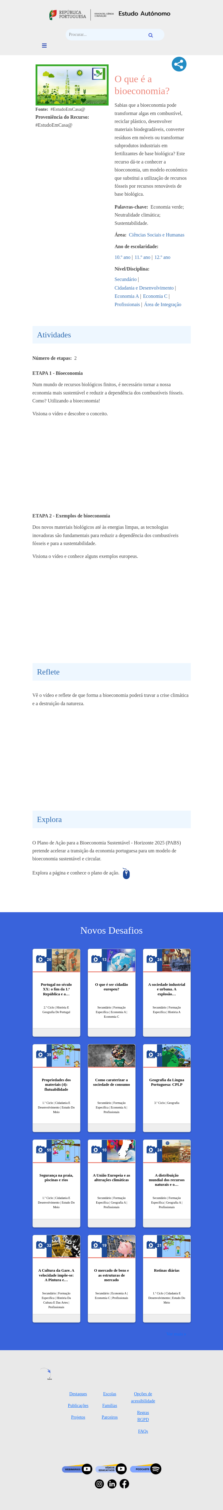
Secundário (126, 279)
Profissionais (127, 304)
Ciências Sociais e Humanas (156, 234)
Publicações (78, 1405)
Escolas (109, 1394)
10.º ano (123, 257)
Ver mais (174, 1333)
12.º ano (162, 257)
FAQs (143, 1431)
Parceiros (110, 1417)
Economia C (155, 296)
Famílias (109, 1405)
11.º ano (142, 257)
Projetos (78, 1417)
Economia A (127, 296)
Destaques (78, 1394)
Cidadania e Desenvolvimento (144, 287)
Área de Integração (162, 304)
